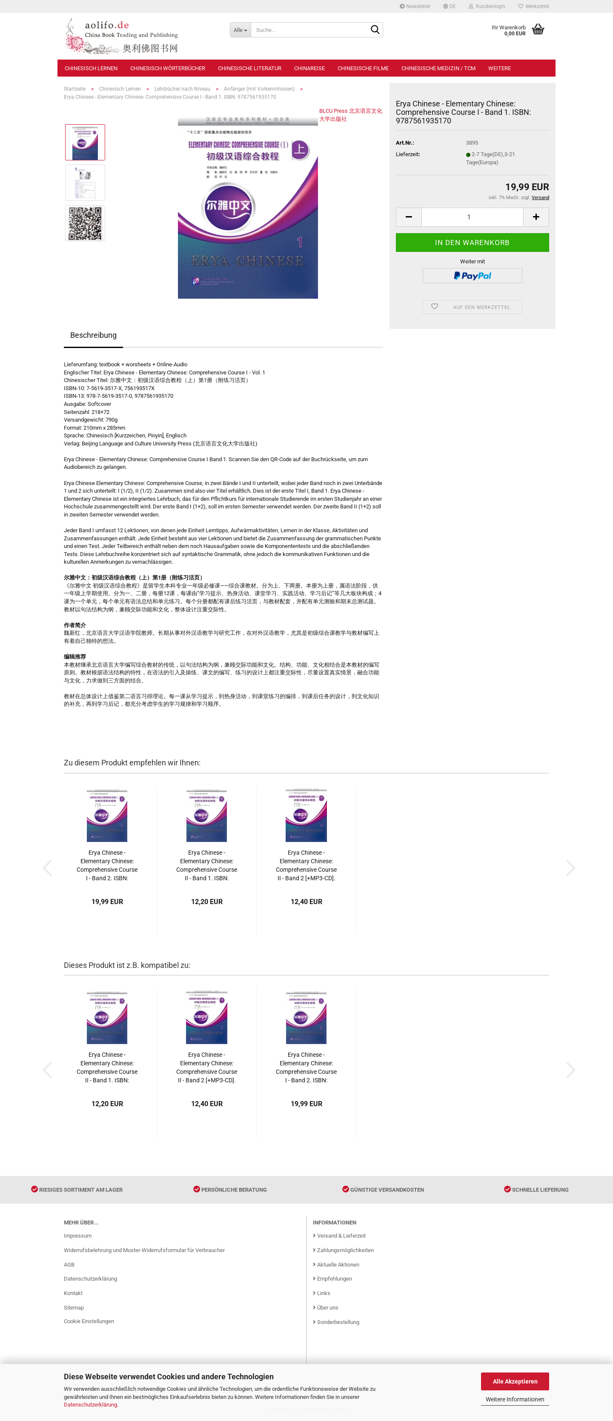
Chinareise (309, 68)
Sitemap (74, 1307)
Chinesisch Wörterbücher (167, 68)
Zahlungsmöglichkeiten (343, 1250)
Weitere (499, 68)
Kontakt (73, 1293)
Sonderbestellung (336, 1322)
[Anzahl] (472, 217)
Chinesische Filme (363, 68)
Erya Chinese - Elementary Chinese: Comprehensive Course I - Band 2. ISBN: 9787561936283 (107, 865)
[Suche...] (240, 29)
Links (321, 1293)
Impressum (78, 1236)
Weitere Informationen (515, 1399)
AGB (69, 1264)
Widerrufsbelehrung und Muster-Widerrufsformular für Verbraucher (144, 1250)
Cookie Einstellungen (89, 1321)
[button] (449, 6)
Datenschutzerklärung (90, 1404)
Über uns (325, 1307)
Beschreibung (93, 335)
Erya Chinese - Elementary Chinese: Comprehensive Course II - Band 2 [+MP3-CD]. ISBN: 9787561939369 (306, 865)
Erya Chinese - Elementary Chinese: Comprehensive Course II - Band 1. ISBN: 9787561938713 (206, 865)
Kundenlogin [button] (487, 6)
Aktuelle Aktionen (336, 1264)
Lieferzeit (407, 154)
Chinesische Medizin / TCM (438, 68)
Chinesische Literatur (249, 68)
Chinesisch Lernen (91, 68)
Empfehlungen (332, 1278)
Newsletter (415, 6)
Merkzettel (533, 6)
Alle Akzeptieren (515, 1381)
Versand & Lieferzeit (339, 1236)
